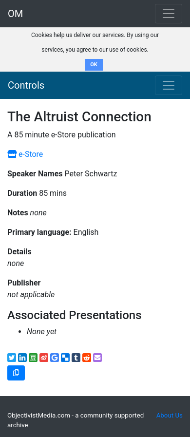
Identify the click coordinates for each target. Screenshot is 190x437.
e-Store (25, 154)
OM (15, 13)
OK (93, 64)
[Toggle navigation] (168, 85)
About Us (169, 415)
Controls (26, 85)
